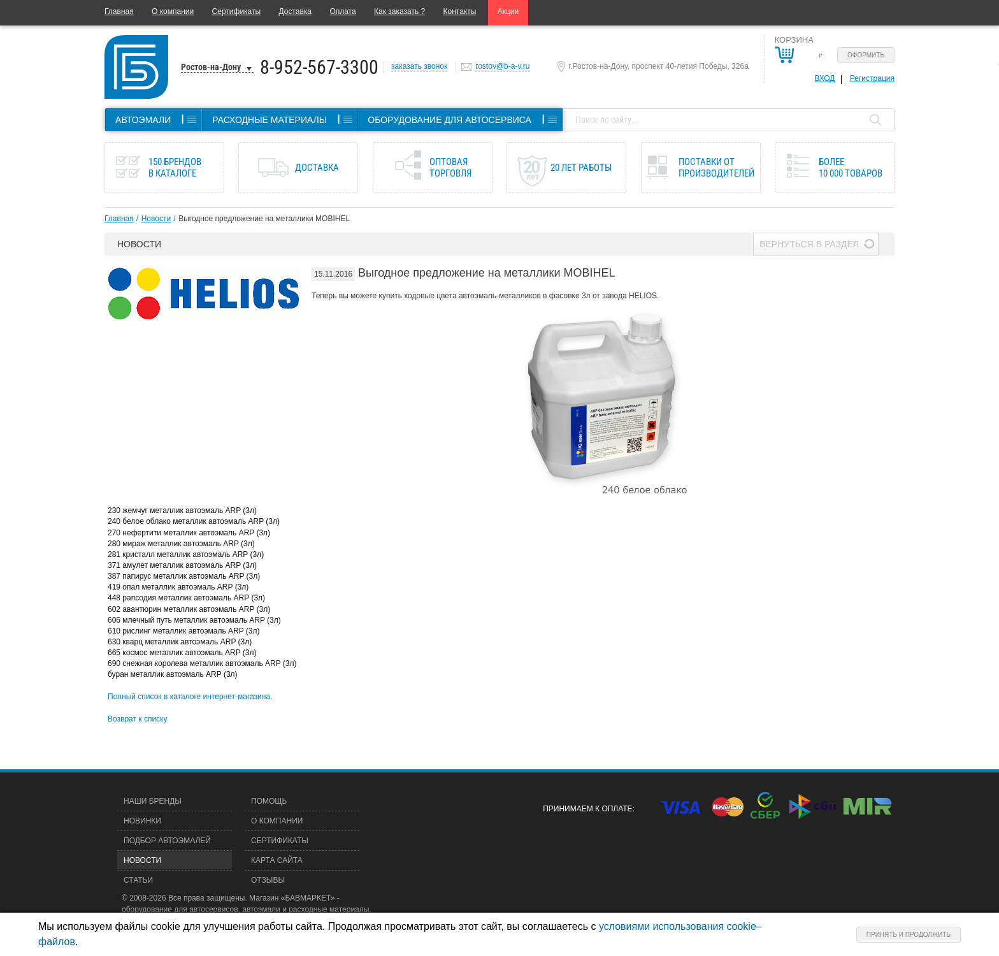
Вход (824, 78)
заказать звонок (419, 66)
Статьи (138, 880)
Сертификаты (236, 11)
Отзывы (268, 880)
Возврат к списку (138, 718)
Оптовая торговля (450, 167)
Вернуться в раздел (809, 244)
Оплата (342, 11)
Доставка (295, 11)
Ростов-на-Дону (211, 67)
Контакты (460, 11)
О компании (173, 11)
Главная (119, 11)
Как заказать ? (399, 11)
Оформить (865, 55)
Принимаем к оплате (587, 808)
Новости (156, 218)
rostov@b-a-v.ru (502, 66)
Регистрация (872, 78)
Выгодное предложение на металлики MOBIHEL (264, 218)
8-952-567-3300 (319, 67)
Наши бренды (153, 801)
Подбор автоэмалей (167, 840)
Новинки (142, 820)
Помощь (269, 801)
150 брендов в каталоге (174, 167)
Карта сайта (277, 860)
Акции (508, 11)
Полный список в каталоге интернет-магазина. (190, 696)
